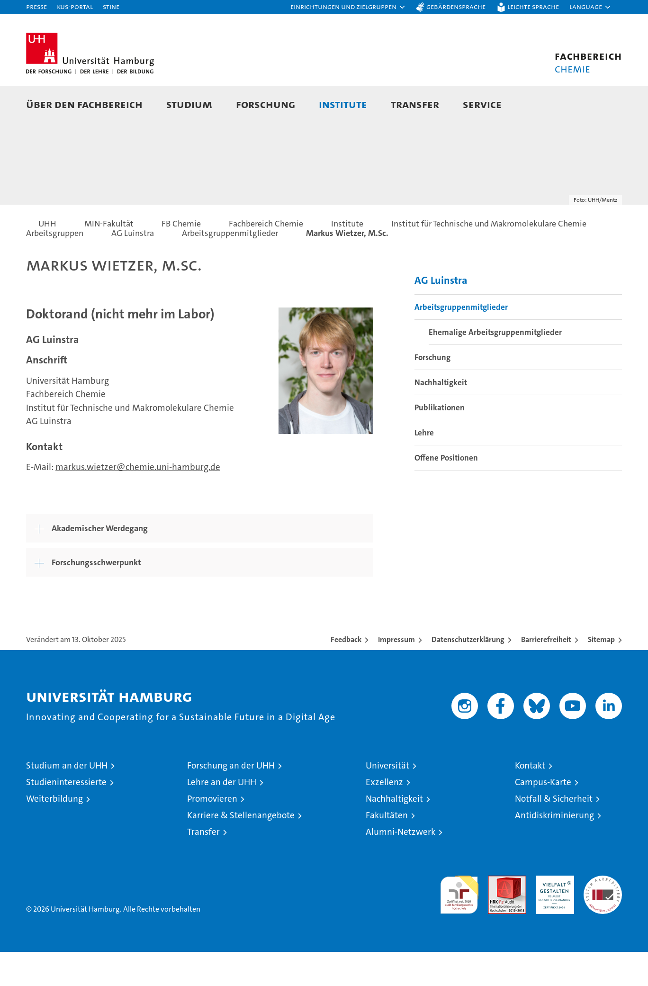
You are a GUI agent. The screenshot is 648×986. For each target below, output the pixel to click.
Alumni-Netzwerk (400, 866)
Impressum (396, 673)
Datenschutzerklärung (468, 673)
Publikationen (439, 441)
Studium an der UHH (67, 799)
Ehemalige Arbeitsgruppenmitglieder (495, 366)
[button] (348, 7)
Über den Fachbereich (84, 104)
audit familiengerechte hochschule (459, 925)
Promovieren (212, 833)
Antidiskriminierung (554, 849)
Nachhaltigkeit (440, 416)
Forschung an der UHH (231, 799)
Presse (36, 6)
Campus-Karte (543, 816)
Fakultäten (387, 849)
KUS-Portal (75, 6)
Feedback (346, 673)
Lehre (424, 466)
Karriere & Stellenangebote (241, 849)
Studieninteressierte (66, 816)
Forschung (265, 104)
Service (482, 104)
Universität (387, 799)
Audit (497, 915)
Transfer (415, 104)
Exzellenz (384, 816)
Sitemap (601, 673)
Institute (343, 104)
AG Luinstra (441, 314)
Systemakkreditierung (603, 915)
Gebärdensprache (456, 6)
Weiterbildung (54, 833)
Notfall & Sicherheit (554, 833)
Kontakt (530, 799)
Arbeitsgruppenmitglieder (461, 341)
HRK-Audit (552, 915)
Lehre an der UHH (221, 816)
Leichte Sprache (533, 6)
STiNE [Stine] (111, 6)
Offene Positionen (446, 492)
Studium (189, 104)
